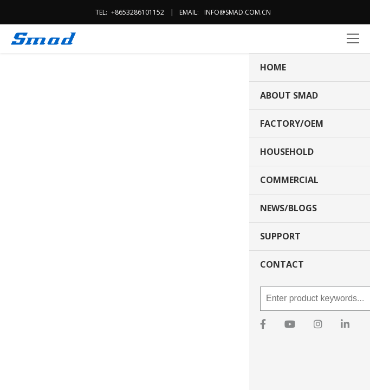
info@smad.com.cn (237, 12)
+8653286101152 (137, 12)
